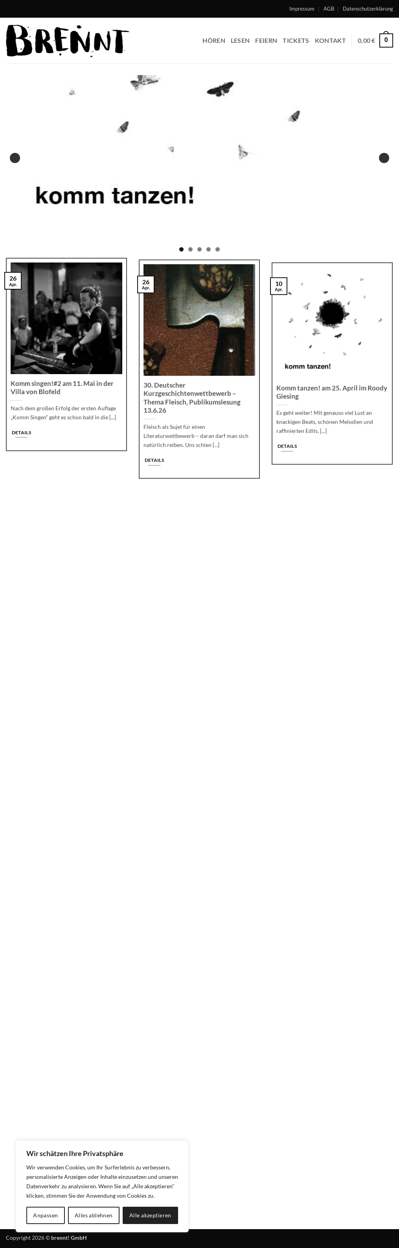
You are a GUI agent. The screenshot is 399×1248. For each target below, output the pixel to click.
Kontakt (330, 40)
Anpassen (45, 1215)
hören (213, 40)
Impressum (301, 9)
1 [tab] (181, 249)
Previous (15, 158)
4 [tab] (208, 249)
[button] (375, 40)
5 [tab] (217, 249)
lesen (240, 40)
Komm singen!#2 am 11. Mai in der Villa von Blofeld (62, 392)
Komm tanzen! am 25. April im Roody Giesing (331, 402)
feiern (266, 40)
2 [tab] (190, 249)
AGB (329, 9)
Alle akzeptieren (150, 1215)
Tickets (296, 40)
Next (384, 158)
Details (21, 436)
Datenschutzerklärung (368, 9)
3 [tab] (199, 249)
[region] (102, 1186)
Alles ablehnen (94, 1215)
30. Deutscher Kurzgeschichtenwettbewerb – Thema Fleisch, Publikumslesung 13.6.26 (192, 404)
